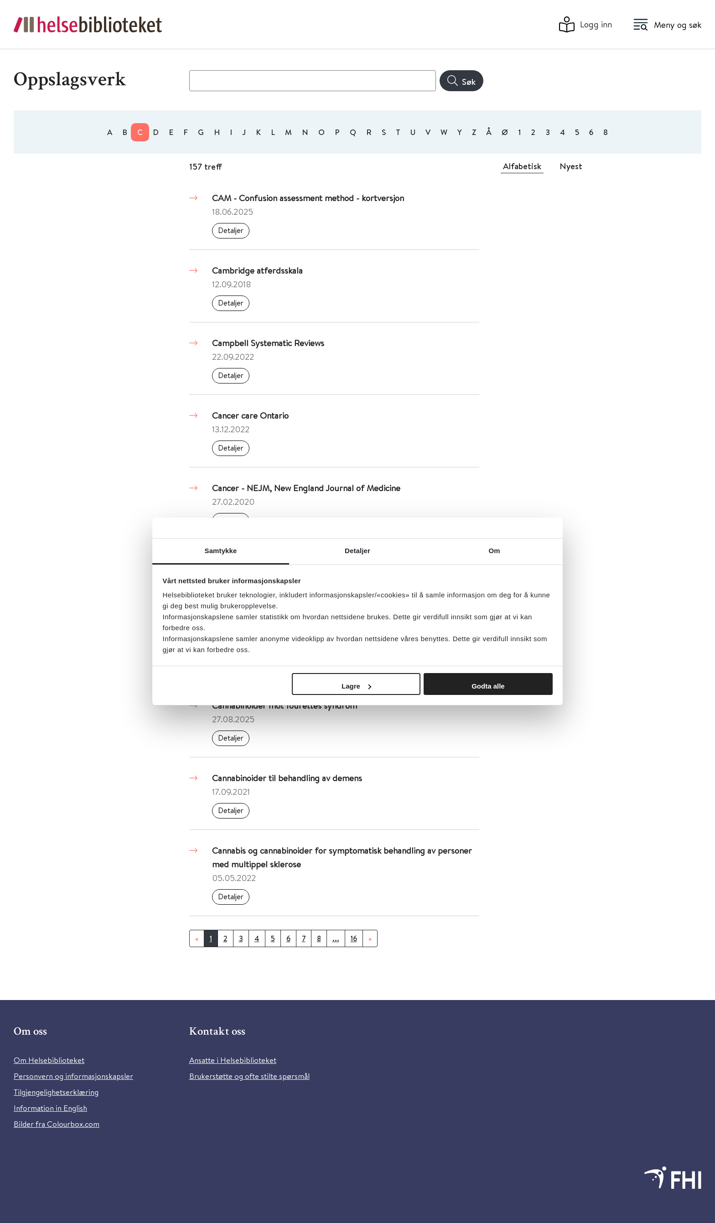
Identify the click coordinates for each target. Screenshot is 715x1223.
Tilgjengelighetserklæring (56, 1092)
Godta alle (488, 686)
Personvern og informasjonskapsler (73, 1076)
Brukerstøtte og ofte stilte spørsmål (249, 1076)
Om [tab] (494, 550)
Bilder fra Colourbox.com (56, 1124)
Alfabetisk (522, 166)
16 (354, 938)
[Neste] (370, 938)
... (335, 938)
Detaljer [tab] (357, 550)
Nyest (571, 166)
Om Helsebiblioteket (49, 1060)
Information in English (50, 1108)
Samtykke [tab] (221, 550)
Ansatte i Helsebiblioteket (232, 1060)
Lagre (356, 686)
